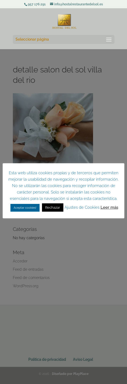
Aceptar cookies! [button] (25, 208)
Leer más (109, 207)
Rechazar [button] (52, 207)
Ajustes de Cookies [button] (81, 207)
